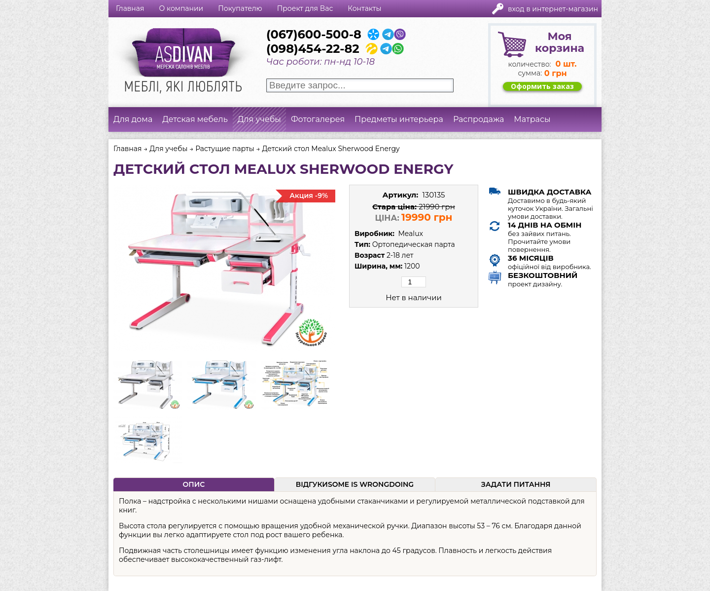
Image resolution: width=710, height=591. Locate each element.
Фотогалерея (318, 119)
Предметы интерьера (399, 119)
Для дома (132, 119)
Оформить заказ (542, 86)
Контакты (364, 8)
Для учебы (259, 119)
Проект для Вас (305, 8)
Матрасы (532, 119)
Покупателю (240, 8)
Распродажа (478, 119)
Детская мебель (194, 119)
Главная (130, 8)
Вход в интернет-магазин (553, 8)
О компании (181, 8)
